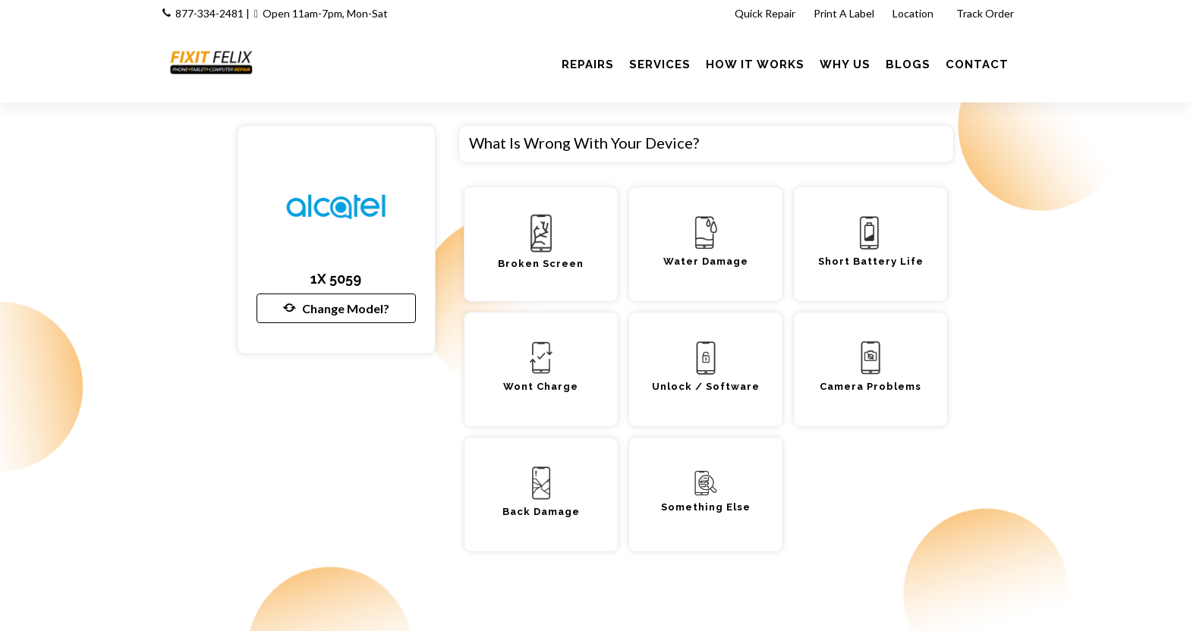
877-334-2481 (209, 13)
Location (914, 13)
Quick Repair (765, 13)
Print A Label (844, 13)
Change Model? (336, 308)
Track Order (986, 13)
